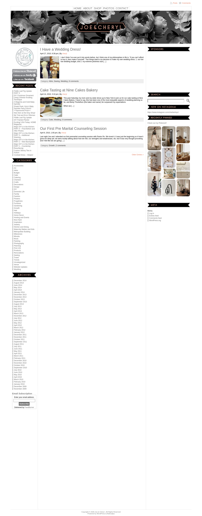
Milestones (18, 234)
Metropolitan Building (22, 232)
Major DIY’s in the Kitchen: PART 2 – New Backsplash (24, 141)
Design (16, 187)
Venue (16, 265)
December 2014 (20, 280)
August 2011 (19, 344)
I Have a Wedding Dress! (60, 49)
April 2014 (18, 290)
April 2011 (18, 353)
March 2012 (18, 328)
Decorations (18, 185)
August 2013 (19, 304)
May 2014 (18, 288)
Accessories (19, 166)
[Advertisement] (24, 459)
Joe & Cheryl (99, 512)
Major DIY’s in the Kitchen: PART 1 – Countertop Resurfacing (24, 146)
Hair (15, 210)
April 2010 (18, 377)
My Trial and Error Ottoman (24, 115)
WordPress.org (155, 220)
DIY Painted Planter (21, 120)
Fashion (17, 196)
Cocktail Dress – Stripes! (23, 155)
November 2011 (20, 337)
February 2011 (19, 358)
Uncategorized (19, 262)
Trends (16, 260)
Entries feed (154, 216)
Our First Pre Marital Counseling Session (73, 128)
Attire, (51, 81)
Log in (151, 213)
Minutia (17, 236)
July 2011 (17, 346)
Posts (175, 3)
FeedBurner (29, 407)
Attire (16, 170)
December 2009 (20, 386)
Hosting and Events (21, 217)
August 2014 (19, 283)
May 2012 (18, 323)
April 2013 (18, 311)
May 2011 (18, 351)
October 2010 (19, 365)
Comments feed (155, 218)
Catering (17, 177)
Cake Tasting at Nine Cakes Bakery (69, 90)
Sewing (17, 255)
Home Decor (19, 215)
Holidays (17, 213)
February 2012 (19, 330)
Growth (17, 208)
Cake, (51, 120)
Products (17, 250)
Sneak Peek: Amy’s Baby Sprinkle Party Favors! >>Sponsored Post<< (24, 108)
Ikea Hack (18, 220)
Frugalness (18, 201)
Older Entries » (138, 155)
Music (16, 239)
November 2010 (20, 363)
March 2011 (18, 356)
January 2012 (19, 332)
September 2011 (20, 342)
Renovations (19, 253)
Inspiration (18, 222)
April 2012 (18, 325)
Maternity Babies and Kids (24, 229)
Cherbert (17, 180)
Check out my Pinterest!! (157, 123)
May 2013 (18, 309)
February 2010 (19, 382)
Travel (16, 258)
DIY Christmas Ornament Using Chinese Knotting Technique (24, 97)
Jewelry (17, 225)
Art (15, 168)
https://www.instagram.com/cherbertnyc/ (163, 112)
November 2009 (20, 389)
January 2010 (19, 384)
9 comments (67, 120)
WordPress (101, 514)
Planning (17, 246)
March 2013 (18, 313)
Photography (19, 243)
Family (16, 194)
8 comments (74, 81)
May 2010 (18, 375)
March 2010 (18, 379)
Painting (17, 241)
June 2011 (18, 349)
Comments (186, 3)
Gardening (18, 206)
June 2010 (18, 372)
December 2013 (20, 295)
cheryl (64, 54)
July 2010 (17, 370)
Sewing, (57, 81)
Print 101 (17, 248)
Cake (16, 175)
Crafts (16, 182)
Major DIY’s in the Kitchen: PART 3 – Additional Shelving (24, 135)
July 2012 (17, 318)
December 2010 (20, 361)
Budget (17, 173)
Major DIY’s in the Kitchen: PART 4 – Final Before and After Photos (24, 129)
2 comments (61, 146)
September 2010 (20, 368)
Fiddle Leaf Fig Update (23, 118)
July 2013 (17, 306)
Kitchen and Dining (21, 227)
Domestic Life (19, 192)
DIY (15, 189)
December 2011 (20, 335)
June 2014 (18, 285)
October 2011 (19, 339)
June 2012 (18, 321)
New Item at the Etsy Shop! (24, 113)
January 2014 (19, 292)
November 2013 (20, 297)
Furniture (17, 203)
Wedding (17, 269)
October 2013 (19, 299)
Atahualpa (110, 514)
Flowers (17, 199)
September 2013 (20, 302)
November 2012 (20, 316)
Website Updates (20, 267)
